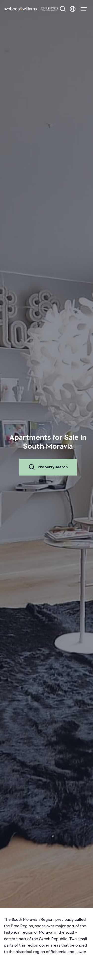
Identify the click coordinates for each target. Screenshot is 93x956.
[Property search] (62, 8)
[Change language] (72, 8)
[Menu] (82, 9)
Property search (48, 467)
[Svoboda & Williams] (31, 9)
